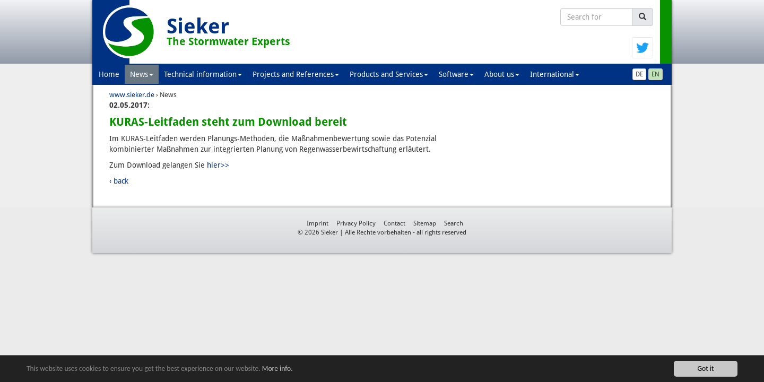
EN (655, 74)
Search (453, 223)
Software (456, 74)
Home (109, 74)
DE (639, 74)
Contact (394, 223)
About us (501, 74)
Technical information (203, 74)
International (554, 74)
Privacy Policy (356, 223)
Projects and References (296, 74)
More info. (277, 369)
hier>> (218, 165)
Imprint (317, 223)
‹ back (118, 181)
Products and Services (389, 74)
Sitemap (424, 223)
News (141, 74)
